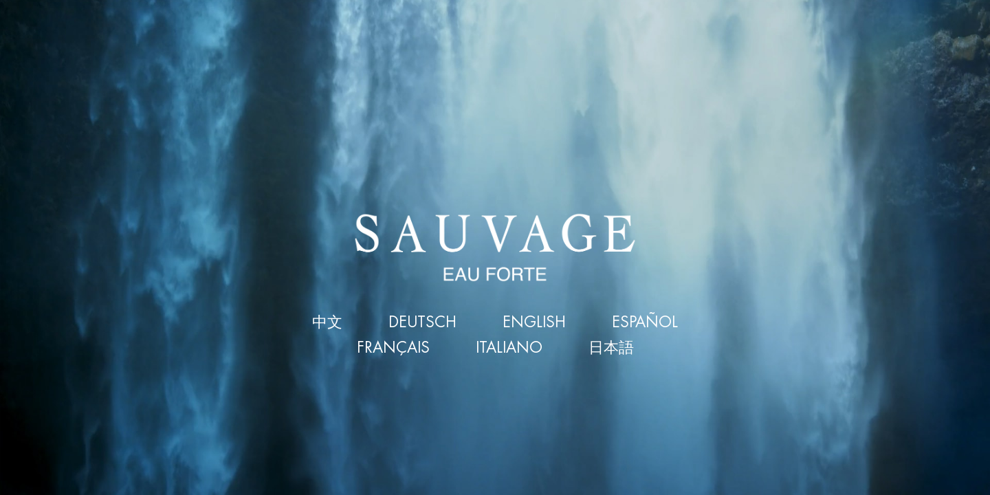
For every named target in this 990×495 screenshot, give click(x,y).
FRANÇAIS (393, 347)
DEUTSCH (422, 322)
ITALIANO (509, 347)
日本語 (611, 347)
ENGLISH (534, 322)
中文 (327, 322)
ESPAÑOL (645, 322)
